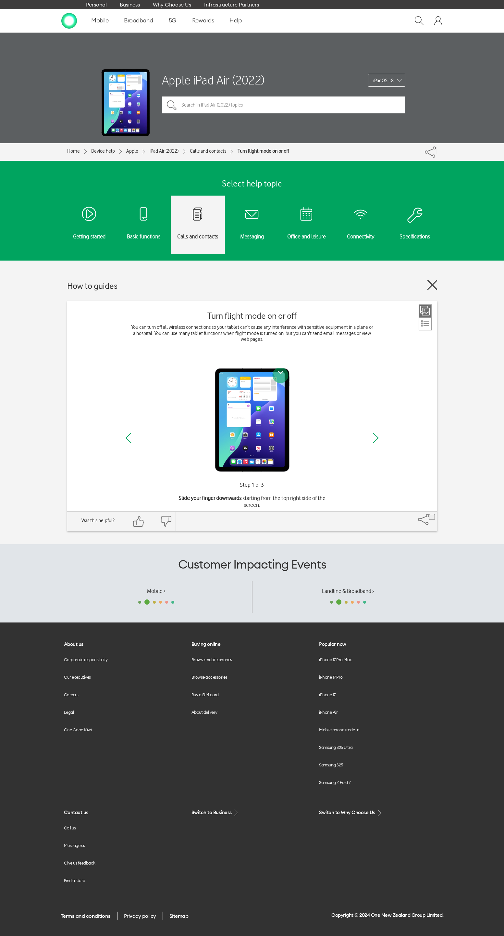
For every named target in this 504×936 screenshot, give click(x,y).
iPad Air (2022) (164, 151)
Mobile (99, 20)
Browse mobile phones (211, 659)
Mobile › (156, 591)
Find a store (74, 880)
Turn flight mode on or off (263, 151)
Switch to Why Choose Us (351, 812)
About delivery (204, 712)
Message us (74, 845)
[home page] (69, 20)
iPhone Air (328, 712)
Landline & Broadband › (348, 591)
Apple (132, 151)
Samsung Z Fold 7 (334, 782)
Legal (69, 712)
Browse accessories (209, 677)
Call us (70, 827)
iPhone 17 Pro (331, 677)
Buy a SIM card (205, 694)
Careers (71, 694)
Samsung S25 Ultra (336, 747)
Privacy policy (140, 916)
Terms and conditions (86, 916)
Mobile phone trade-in (339, 729)
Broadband (138, 20)
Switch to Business (215, 812)
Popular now (332, 644)
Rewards (203, 20)
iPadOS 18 (383, 80)
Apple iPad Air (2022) (213, 80)
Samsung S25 (331, 764)
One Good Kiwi (78, 729)
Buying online (206, 644)
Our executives (77, 677)
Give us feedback (79, 862)
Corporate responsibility (86, 659)
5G (173, 20)
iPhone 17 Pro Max (335, 659)
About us (73, 644)
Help (235, 20)
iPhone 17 (327, 694)
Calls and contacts (208, 151)
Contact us (76, 812)
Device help (103, 151)
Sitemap (179, 916)
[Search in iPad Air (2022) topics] (283, 104)
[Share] (436, 150)
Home (73, 151)
